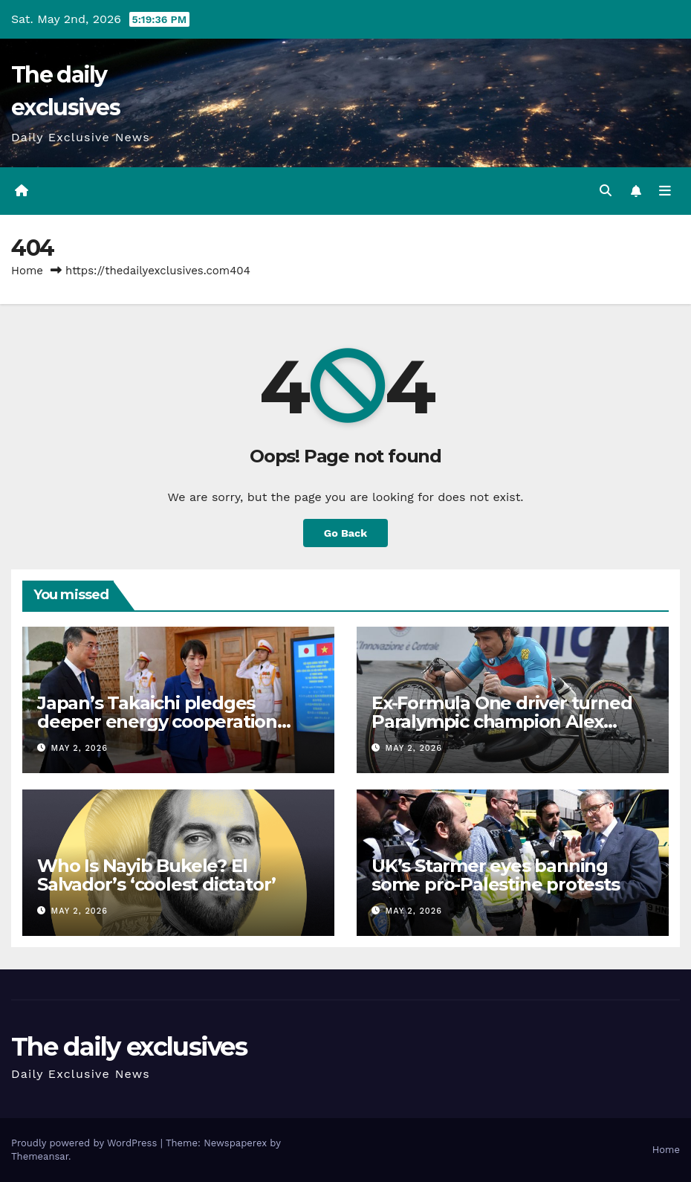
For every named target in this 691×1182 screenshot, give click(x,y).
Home (27, 270)
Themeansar (39, 1156)
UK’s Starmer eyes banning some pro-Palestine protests (496, 875)
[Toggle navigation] (665, 191)
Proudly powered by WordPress (85, 1143)
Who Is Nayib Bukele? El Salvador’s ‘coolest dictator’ (156, 875)
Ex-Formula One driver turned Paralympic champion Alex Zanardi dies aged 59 (502, 721)
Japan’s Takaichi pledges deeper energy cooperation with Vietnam (157, 721)
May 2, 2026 (79, 748)
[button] (605, 191)
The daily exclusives (129, 1046)
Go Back (345, 533)
